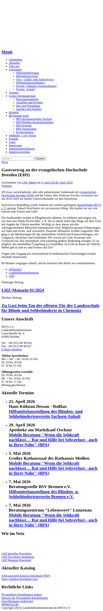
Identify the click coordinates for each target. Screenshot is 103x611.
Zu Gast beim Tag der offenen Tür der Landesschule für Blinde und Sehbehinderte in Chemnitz (50, 308)
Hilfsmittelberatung (27, 72)
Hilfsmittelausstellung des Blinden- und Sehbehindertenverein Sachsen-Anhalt (46, 414)
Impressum (15, 145)
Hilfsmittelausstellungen (30, 82)
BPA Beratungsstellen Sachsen (34, 119)
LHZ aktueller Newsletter (16, 553)
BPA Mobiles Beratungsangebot (35, 122)
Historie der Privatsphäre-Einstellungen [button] (24, 597)
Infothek (14, 112)
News (4, 162)
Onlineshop (15, 59)
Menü (6, 51)
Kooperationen (24, 132)
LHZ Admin (29, 182)
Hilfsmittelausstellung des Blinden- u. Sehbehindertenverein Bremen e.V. (44, 494)
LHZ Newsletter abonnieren (17, 556)
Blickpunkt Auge (19, 115)
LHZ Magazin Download (16, 560)
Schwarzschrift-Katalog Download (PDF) (25, 575)
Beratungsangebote (27, 99)
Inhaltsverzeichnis (19, 152)
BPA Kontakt (23, 125)
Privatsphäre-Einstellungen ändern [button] (21, 594)
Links (12, 142)
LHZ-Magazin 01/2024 (22, 290)
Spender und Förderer (29, 109)
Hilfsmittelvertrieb (27, 76)
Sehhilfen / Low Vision (22, 135)
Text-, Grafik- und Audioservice (35, 79)
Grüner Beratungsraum (22, 95)
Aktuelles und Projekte (29, 102)
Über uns (14, 66)
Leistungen (15, 69)
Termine (13, 92)
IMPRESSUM (9, 604)
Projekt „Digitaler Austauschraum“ (36, 86)
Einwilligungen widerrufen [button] (17, 601)
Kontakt (13, 138)
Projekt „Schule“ (26, 89)
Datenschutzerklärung (21, 148)
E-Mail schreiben (11, 349)
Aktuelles (14, 62)
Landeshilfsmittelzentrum (24, 272)
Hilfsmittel (15, 269)
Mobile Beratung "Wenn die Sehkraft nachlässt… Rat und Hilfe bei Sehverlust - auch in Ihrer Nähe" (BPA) (53, 439)
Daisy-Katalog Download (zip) (19, 579)
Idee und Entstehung (28, 105)
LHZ (11, 276)
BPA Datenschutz (26, 128)
